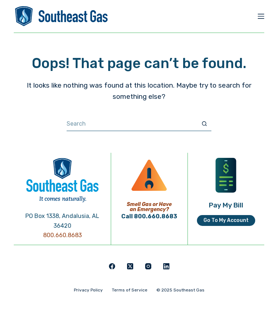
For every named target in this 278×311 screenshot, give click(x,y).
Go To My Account (226, 220)
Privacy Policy (88, 290)
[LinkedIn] (166, 266)
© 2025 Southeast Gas (180, 290)
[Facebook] (112, 266)
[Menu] (261, 16)
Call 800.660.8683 (149, 216)
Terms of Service (129, 290)
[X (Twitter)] (130, 266)
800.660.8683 (62, 235)
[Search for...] (132, 124)
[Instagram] (148, 266)
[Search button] (204, 124)
